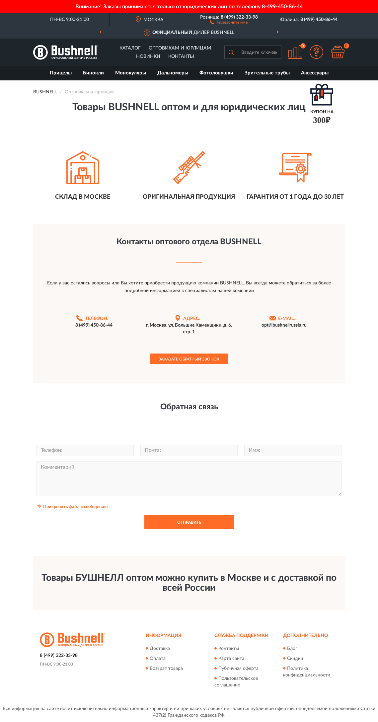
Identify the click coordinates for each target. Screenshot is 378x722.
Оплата (158, 658)
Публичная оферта (238, 668)
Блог (292, 648)
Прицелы (61, 72)
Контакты (181, 56)
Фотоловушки (216, 72)
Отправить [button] (189, 522)
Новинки (148, 56)
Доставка (160, 648)
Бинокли (93, 72)
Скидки (295, 658)
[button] (229, 22)
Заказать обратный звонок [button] (189, 359)
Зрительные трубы (267, 72)
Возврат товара (166, 668)
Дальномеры (172, 72)
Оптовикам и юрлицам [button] (180, 48)
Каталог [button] (130, 48)
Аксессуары (315, 72)
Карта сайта (231, 658)
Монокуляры (130, 72)
